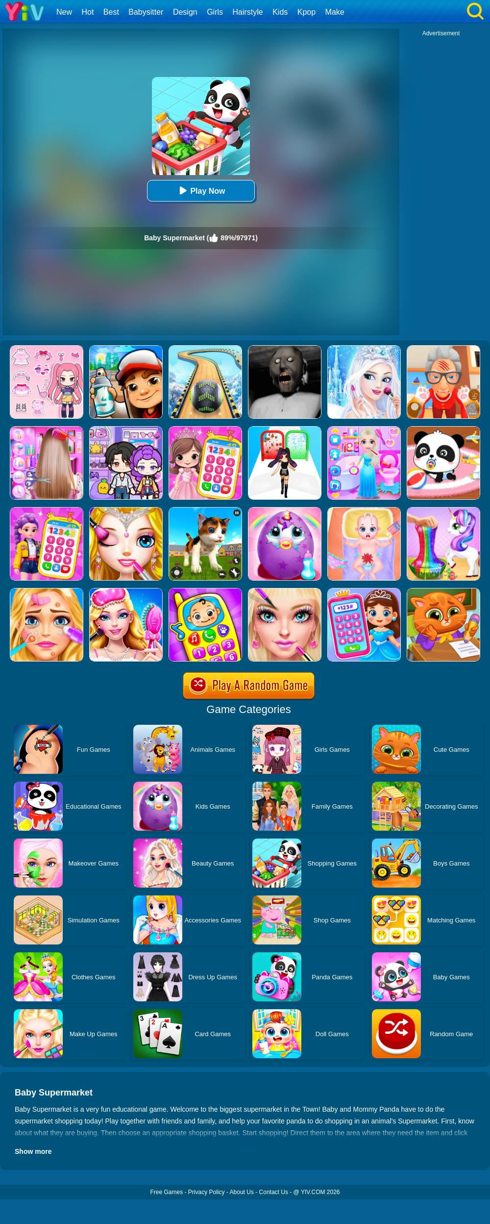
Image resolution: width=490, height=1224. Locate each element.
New (64, 12)
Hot (87, 12)
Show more (33, 1151)
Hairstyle (248, 12)
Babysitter (145, 12)
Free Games (166, 1192)
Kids (280, 12)
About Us (242, 1192)
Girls (215, 12)
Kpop (306, 12)
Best (111, 12)
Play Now (200, 190)
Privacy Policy (206, 1192)
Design (185, 12)
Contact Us (273, 1192)
